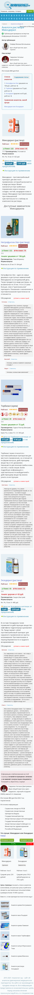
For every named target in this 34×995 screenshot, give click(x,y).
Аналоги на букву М (17, 24)
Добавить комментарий (21, 298)
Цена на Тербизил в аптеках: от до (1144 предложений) (16, 440)
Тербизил (9, 88)
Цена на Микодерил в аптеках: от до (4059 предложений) (16, 163)
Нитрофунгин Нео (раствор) (15, 242)
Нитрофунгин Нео (12, 83)
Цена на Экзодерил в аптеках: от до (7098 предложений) (16, 609)
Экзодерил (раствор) (11, 580)
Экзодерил (9, 94)
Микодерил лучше (7, 840)
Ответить (11, 302)
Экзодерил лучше (26, 840)
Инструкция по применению (17, 170)
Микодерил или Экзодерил (14, 107)
